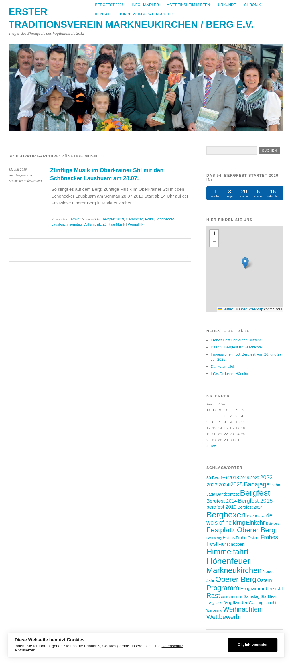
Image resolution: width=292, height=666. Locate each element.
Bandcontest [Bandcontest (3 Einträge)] (227, 494)
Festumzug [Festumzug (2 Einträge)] (214, 538)
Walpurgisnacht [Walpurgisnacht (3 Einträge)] (262, 602)
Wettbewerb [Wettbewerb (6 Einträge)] (222, 616)
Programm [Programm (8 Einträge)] (222, 588)
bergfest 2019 (113, 219)
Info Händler (145, 5)
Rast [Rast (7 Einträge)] (213, 595)
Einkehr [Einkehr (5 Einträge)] (255, 522)
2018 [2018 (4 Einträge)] (233, 477)
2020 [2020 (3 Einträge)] (254, 478)
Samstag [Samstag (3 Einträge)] (251, 596)
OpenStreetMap (251, 309)
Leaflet (225, 309)
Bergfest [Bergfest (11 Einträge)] (255, 492)
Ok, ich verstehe (252, 645)
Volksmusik (92, 224)
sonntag (75, 224)
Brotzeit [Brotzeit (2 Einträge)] (260, 516)
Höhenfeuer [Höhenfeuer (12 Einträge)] (228, 561)
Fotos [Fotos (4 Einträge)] (228, 537)
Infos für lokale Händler (229, 373)
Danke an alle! (222, 366)
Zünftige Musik (113, 224)
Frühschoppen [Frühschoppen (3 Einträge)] (231, 544)
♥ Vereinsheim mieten (188, 5)
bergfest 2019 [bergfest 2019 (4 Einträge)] (221, 507)
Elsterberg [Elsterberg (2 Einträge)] (273, 523)
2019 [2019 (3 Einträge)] (244, 478)
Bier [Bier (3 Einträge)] (250, 516)
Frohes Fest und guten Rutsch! (236, 340)
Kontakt (103, 14)
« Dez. (211, 446)
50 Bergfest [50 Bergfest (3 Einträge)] (216, 478)
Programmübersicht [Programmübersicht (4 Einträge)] (261, 588)
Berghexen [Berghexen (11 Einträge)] (226, 514)
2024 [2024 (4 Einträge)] (223, 485)
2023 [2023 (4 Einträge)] (211, 485)
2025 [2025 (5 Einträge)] (236, 484)
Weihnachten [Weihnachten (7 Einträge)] (242, 609)
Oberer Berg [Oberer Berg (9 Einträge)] (235, 579)
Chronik (252, 5)
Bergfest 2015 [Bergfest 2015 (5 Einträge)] (255, 501)
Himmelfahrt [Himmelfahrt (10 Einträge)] (227, 551)
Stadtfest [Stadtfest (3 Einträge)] (269, 596)
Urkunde (227, 5)
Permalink (135, 224)
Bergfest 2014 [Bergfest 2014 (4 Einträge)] (221, 501)
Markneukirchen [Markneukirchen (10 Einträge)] (234, 570)
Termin (74, 219)
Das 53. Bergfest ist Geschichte (236, 347)
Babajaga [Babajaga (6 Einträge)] (257, 484)
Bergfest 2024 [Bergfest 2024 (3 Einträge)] (250, 507)
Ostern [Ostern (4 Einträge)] (264, 580)
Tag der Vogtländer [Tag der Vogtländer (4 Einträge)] (227, 602)
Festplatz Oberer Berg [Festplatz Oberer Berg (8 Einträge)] (240, 530)
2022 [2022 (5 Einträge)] (266, 477)
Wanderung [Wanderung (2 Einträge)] (214, 610)
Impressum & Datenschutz (146, 14)
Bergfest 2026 (109, 5)
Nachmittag (134, 219)
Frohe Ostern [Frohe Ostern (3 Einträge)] (248, 537)
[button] (245, 263)
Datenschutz (172, 646)
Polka (149, 219)
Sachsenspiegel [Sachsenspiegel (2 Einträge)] (231, 596)
